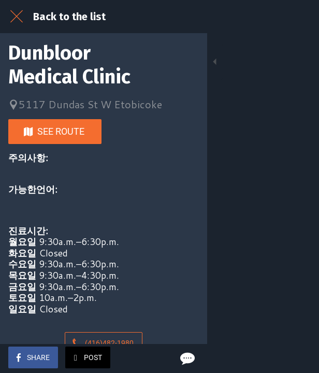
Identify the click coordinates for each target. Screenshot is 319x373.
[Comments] (298, 358)
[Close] (16, 16)
